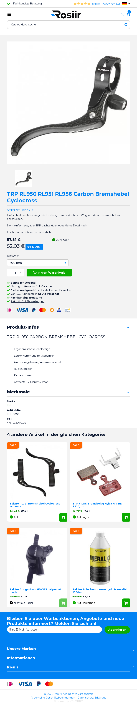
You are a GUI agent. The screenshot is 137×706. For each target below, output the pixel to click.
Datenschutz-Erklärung (91, 697)
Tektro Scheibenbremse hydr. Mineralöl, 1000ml (100, 591)
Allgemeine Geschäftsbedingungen (53, 697)
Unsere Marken (21, 649)
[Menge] (15, 272)
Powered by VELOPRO (68, 701)
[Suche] (68, 24)
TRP (9, 405)
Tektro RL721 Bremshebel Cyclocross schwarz (35, 505)
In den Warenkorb (49, 272)
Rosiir (12, 667)
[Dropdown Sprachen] (126, 3)
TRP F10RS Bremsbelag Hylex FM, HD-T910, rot (98, 505)
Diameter (13, 256)
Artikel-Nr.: (13, 210)
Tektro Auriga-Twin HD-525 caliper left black (36, 591)
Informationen (21, 658)
